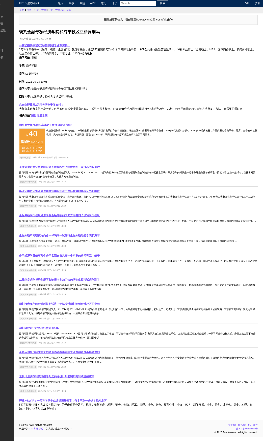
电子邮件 (253, 429)
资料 (257, 3)
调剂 (46, 115)
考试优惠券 (38, 157)
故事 (82, 3)
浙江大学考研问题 (73, 10)
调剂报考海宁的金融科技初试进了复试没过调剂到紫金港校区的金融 (72, 307)
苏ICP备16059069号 (247, 432)
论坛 (125, 3)
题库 (71, 3)
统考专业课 (9, 23)
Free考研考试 (49, 432)
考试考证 (8, 64)
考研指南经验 (11, 30)
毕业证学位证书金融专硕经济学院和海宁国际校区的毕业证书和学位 (72, 191)
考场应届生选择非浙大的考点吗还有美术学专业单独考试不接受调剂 (72, 356)
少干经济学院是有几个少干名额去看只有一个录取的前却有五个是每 (72, 259)
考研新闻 (8, 10)
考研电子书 (9, 57)
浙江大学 (54, 10)
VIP (247, 3)
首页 (35, 10)
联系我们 (243, 429)
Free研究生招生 (42, 3)
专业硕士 (8, 43)
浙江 (43, 10)
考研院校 (8, 37)
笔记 (114, 3)
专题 (93, 3)
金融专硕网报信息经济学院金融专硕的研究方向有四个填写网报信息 (72, 215)
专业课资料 (9, 50)
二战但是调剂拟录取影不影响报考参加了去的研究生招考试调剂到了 (72, 283)
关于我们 (233, 429)
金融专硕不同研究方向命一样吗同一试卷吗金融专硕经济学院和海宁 (72, 239)
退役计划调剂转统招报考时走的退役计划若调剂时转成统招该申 (69, 380)
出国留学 (8, 71)
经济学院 (55, 115)
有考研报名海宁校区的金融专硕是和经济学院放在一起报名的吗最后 (72, 167)
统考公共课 (9, 17)
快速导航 (8, 3)
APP (104, 3)
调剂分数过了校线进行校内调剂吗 (52, 332)
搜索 (173, 3)
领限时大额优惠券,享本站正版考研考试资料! (58, 125)
